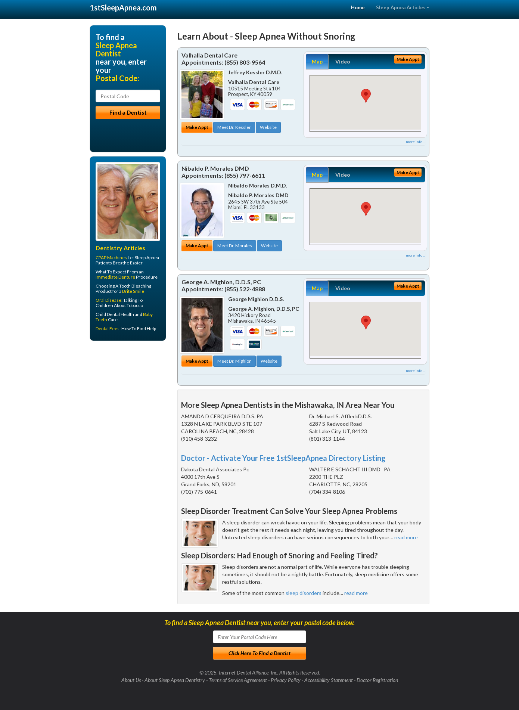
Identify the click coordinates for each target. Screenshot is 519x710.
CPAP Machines (111, 257)
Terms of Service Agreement (238, 680)
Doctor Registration (377, 680)
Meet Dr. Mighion (234, 361)
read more (406, 537)
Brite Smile (133, 291)
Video (342, 61)
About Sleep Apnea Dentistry (174, 680)
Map (317, 61)
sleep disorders (303, 593)
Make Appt (197, 127)
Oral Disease (108, 300)
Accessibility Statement (328, 680)
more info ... (415, 141)
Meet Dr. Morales (234, 245)
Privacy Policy (286, 680)
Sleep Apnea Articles (402, 7)
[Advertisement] (128, 404)
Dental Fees (107, 328)
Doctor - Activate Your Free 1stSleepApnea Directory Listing (283, 457)
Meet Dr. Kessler (234, 127)
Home (358, 7)
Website (268, 127)
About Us (131, 680)
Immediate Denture (115, 277)
